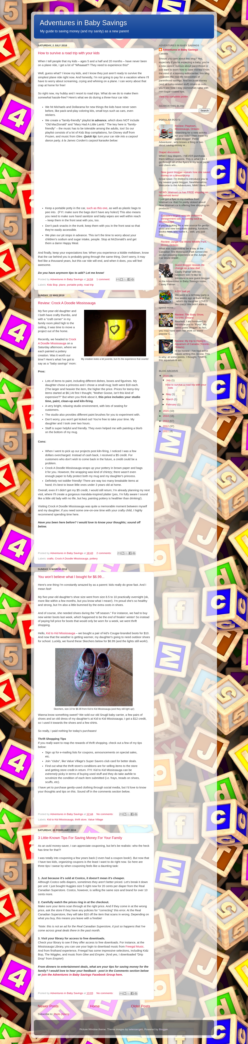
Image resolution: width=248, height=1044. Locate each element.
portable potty (75, 284)
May (169, 394)
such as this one (97, 208)
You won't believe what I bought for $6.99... (71, 577)
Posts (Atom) (61, 1014)
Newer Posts (48, 1006)
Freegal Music (135, 946)
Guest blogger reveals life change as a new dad (189, 267)
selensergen (136, 1029)
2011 (166, 431)
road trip (89, 284)
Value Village (95, 819)
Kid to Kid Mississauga (60, 633)
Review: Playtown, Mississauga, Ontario (187, 127)
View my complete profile (173, 96)
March (170, 399)
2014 (166, 415)
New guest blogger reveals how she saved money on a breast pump (185, 174)
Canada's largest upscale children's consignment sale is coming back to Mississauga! (180, 218)
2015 (166, 410)
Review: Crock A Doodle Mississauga (67, 303)
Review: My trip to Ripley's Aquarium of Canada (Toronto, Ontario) (192, 344)
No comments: (105, 814)
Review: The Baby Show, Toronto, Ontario (189, 316)
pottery (93, 558)
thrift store (81, 819)
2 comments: (104, 553)
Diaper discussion (169, 152)
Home (95, 1006)
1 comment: (103, 279)
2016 (166, 375)
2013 (166, 420)
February (171, 404)
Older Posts (140, 1006)
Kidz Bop (52, 284)
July (168, 380)
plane (62, 284)
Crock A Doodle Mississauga (71, 558)
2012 (166, 426)
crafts (50, 558)
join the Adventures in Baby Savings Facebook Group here (82, 974)
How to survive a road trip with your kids (69, 53)
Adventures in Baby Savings (83, 23)
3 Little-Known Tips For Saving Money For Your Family (80, 838)
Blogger (163, 1029)
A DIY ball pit (182, 291)
